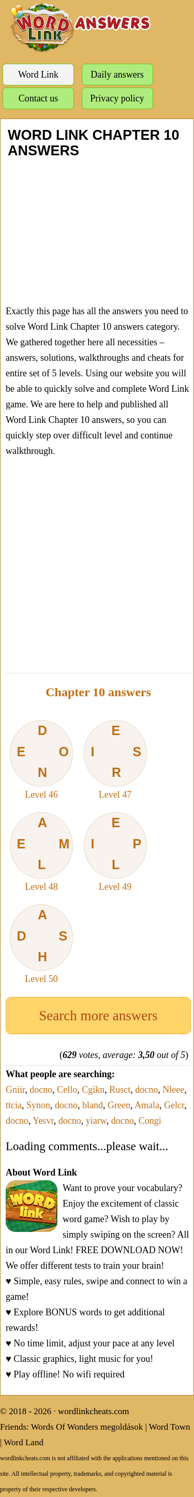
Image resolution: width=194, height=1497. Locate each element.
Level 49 (115, 852)
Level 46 (41, 760)
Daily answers (117, 74)
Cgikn (93, 1089)
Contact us (38, 98)
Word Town (169, 1427)
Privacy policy (117, 98)
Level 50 (41, 944)
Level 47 (115, 760)
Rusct (119, 1089)
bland (92, 1105)
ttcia (14, 1105)
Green (119, 1105)
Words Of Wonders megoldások (87, 1427)
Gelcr (174, 1105)
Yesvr (43, 1121)
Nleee (173, 1089)
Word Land (23, 1442)
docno (40, 1089)
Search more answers (98, 1015)
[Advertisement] (97, 231)
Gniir (15, 1089)
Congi (150, 1121)
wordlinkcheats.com (93, 1411)
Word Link (38, 74)
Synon (38, 1105)
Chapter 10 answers (98, 692)
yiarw (96, 1121)
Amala (147, 1105)
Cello (67, 1089)
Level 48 (41, 852)
